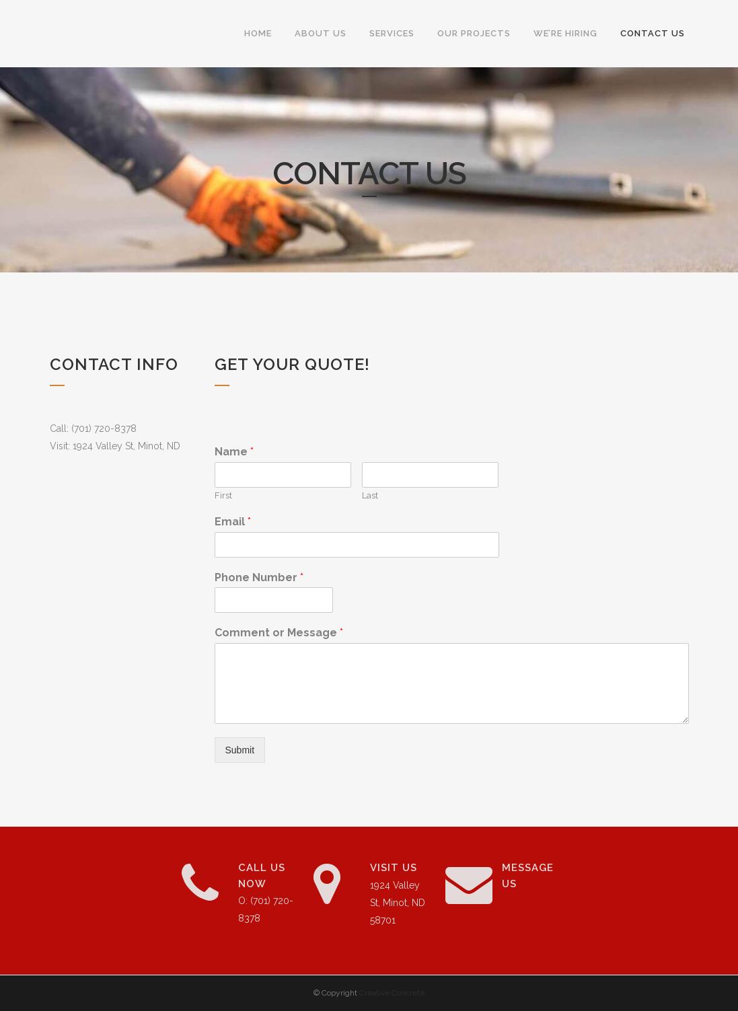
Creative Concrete (392, 993)
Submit (240, 750)
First (223, 495)
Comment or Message (279, 632)
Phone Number (259, 577)
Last (370, 495)
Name (234, 451)
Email (233, 521)
